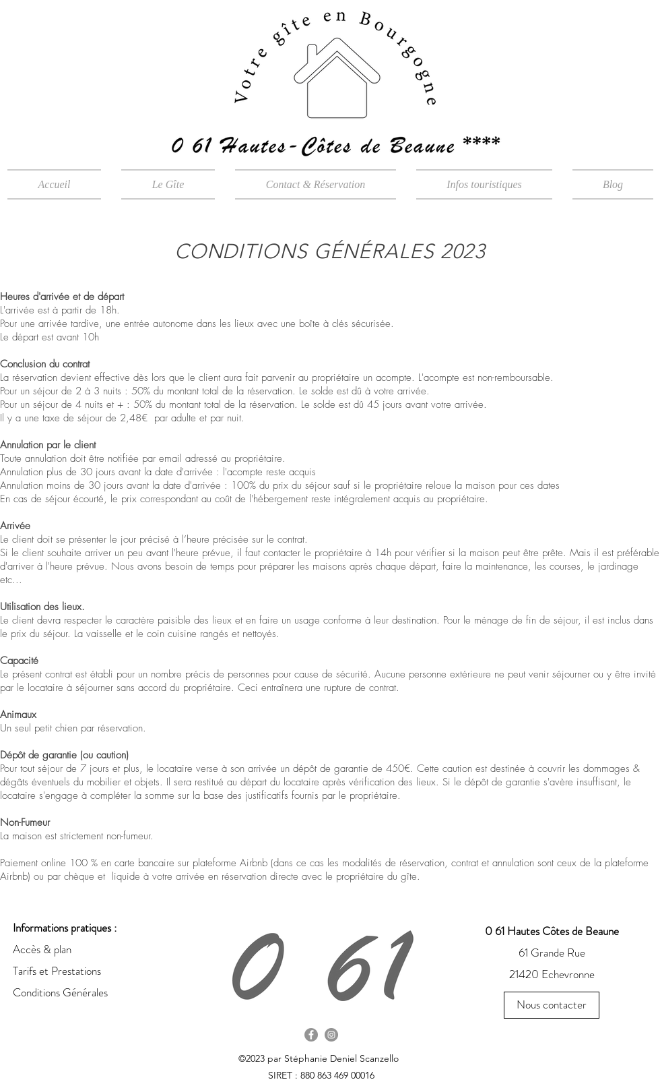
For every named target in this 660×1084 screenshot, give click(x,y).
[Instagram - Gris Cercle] (331, 1035)
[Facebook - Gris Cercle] (311, 1035)
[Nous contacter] (551, 1005)
